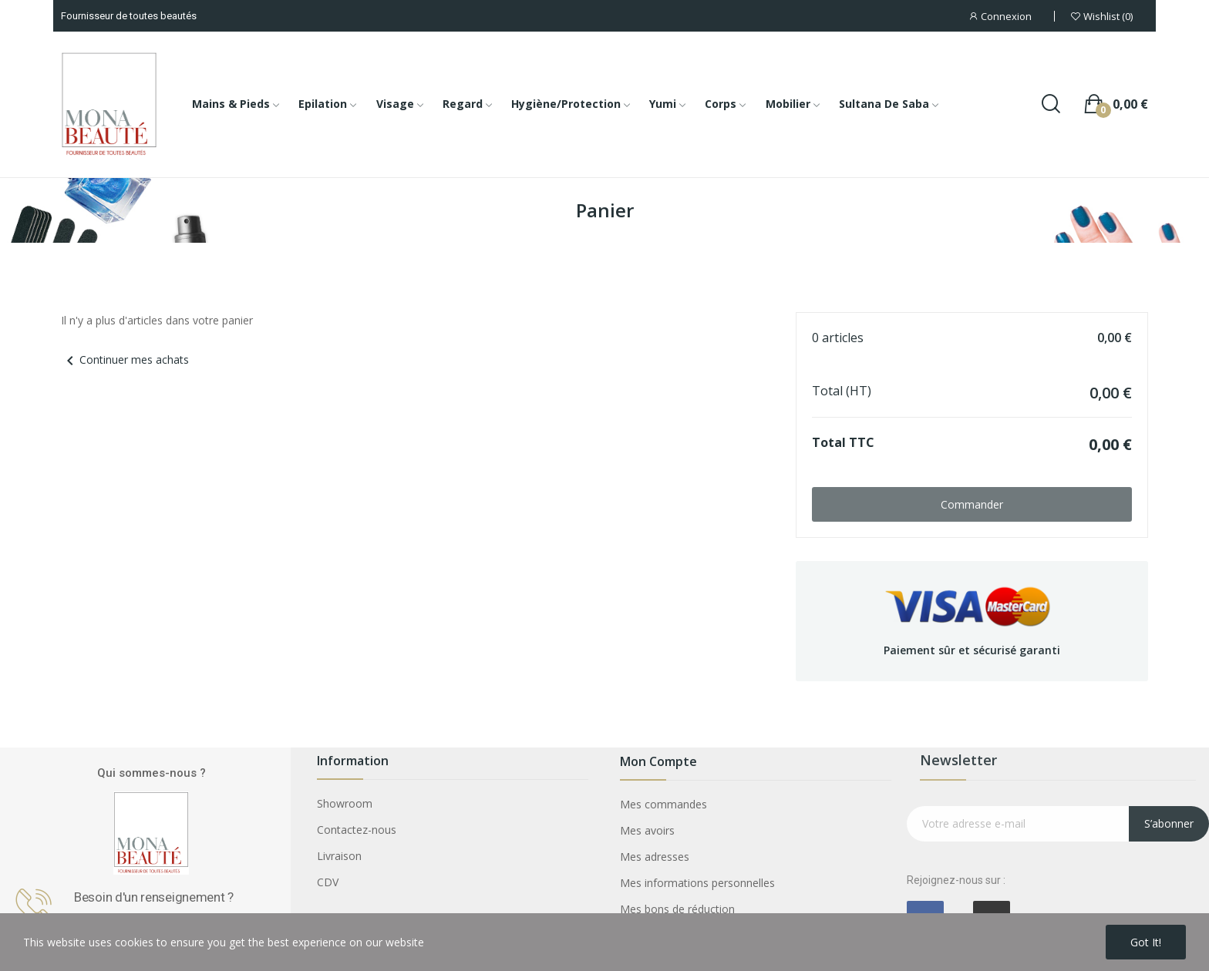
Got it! (1145, 942)
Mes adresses (654, 856)
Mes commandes (663, 804)
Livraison (339, 855)
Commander (972, 504)
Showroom (344, 803)
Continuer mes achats (125, 359)
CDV (327, 882)
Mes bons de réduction (677, 909)
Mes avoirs (647, 830)
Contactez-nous (356, 829)
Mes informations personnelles (697, 882)
